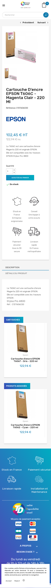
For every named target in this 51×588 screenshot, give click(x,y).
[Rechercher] (25, 15)
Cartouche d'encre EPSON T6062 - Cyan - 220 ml (25, 426)
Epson (25, 355)
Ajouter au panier (20, 178)
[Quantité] (9, 171)
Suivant (43, 22)
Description (12, 267)
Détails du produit (16, 273)
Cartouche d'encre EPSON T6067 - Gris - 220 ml (25, 360)
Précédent (26, 22)
